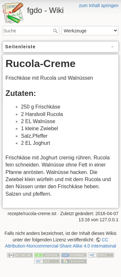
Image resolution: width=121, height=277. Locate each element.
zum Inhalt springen (98, 5)
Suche (56, 31)
